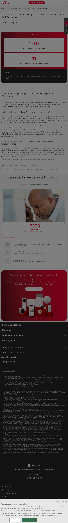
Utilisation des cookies (30, 517)
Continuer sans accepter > (61, 503)
